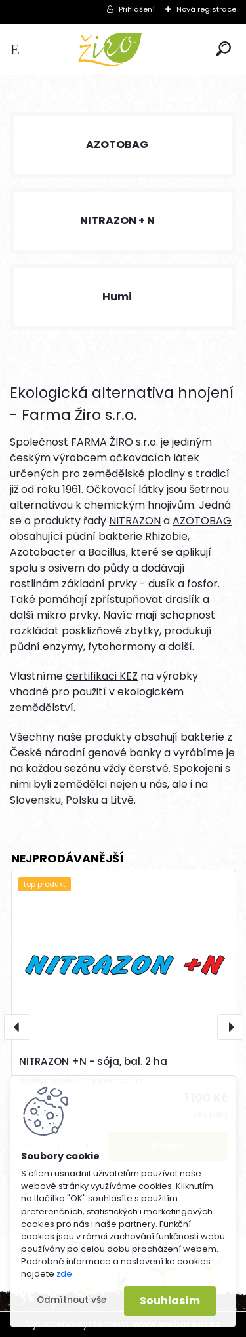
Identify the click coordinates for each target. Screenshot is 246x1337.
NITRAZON (135, 520)
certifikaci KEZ (102, 676)
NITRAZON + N (117, 220)
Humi (117, 296)
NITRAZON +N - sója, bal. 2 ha (93, 1061)
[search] (223, 49)
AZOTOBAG (117, 144)
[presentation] (17, 1027)
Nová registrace (206, 9)
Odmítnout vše (71, 1300)
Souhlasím (170, 1300)
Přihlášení (137, 9)
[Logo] (123, 49)
